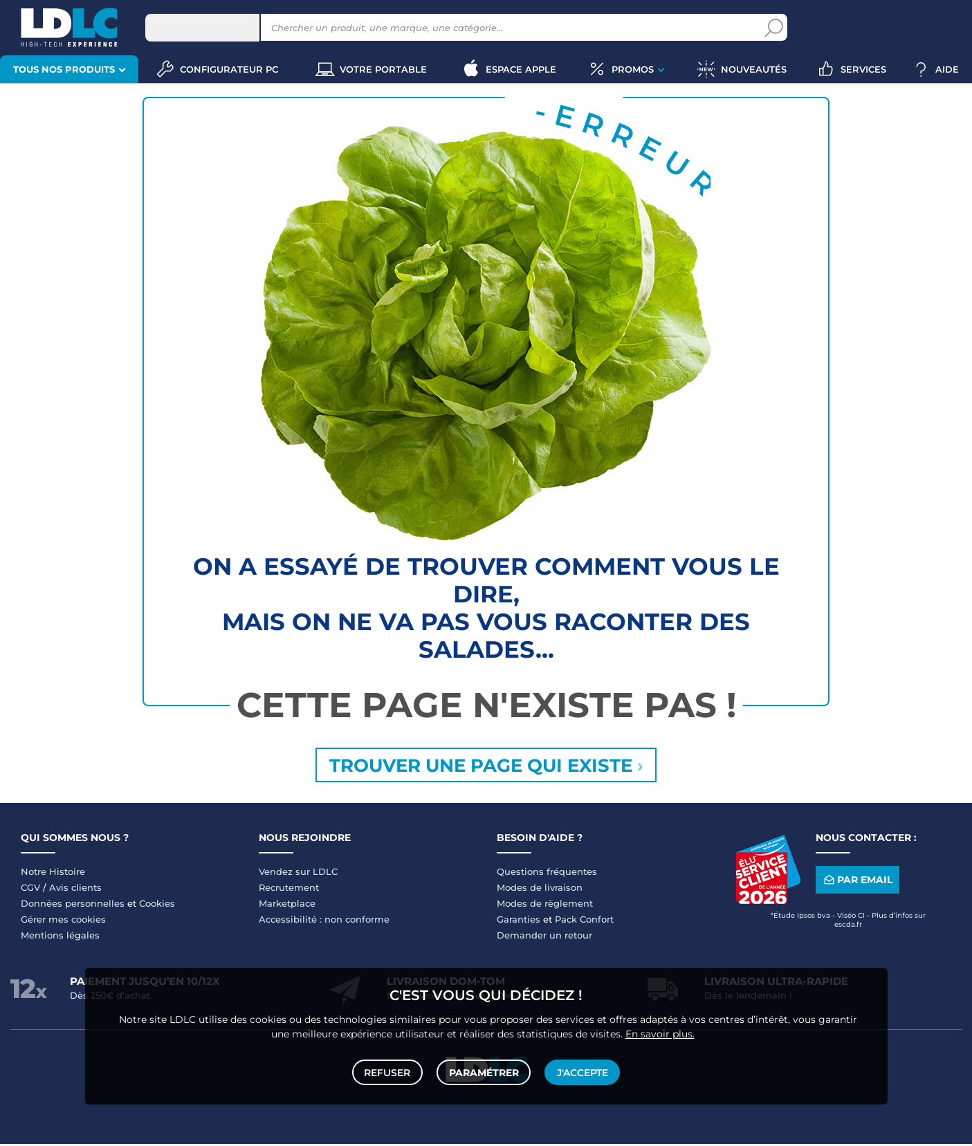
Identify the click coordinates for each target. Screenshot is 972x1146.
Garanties (518, 921)
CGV (30, 889)
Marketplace (287, 905)
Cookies (157, 905)
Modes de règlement (545, 905)
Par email (857, 882)
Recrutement (289, 889)
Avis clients (75, 889)
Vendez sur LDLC (298, 873)
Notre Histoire (53, 873)
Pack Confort (584, 921)
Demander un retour (544, 937)
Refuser (388, 1071)
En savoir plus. (660, 1032)
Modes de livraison (540, 889)
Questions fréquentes (547, 873)
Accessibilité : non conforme (324, 921)
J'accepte (581, 1071)
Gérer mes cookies (63, 921)
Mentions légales (60, 937)
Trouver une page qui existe (486, 767)
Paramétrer (484, 1071)
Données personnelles (73, 905)
